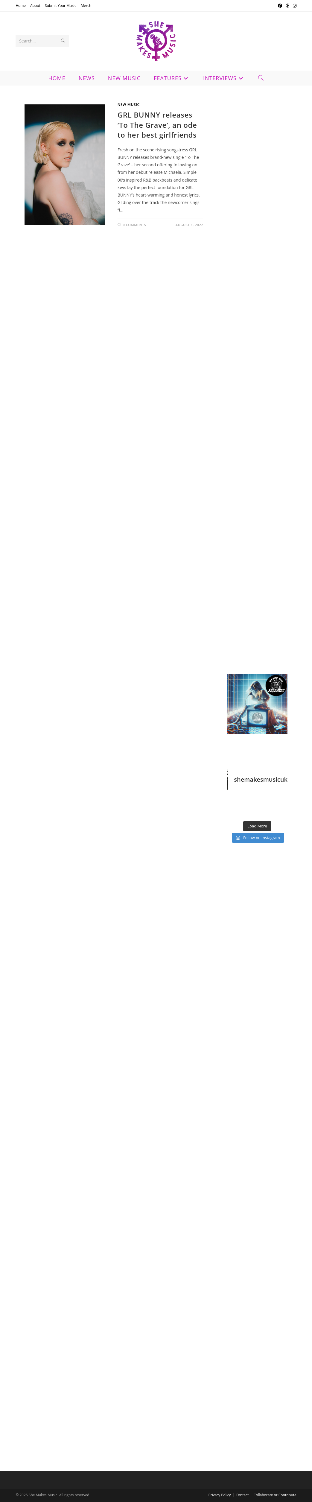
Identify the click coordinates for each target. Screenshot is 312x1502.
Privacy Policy (219, 1495)
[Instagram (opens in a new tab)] (293, 6)
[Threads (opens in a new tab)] (287, 6)
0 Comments (134, 225)
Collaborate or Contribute (275, 1495)
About (35, 5)
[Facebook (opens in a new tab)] (280, 6)
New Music (129, 104)
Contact (242, 1495)
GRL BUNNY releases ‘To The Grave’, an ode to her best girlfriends (157, 125)
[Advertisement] (257, 297)
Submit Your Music (60, 5)
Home (21, 5)
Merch (86, 5)
